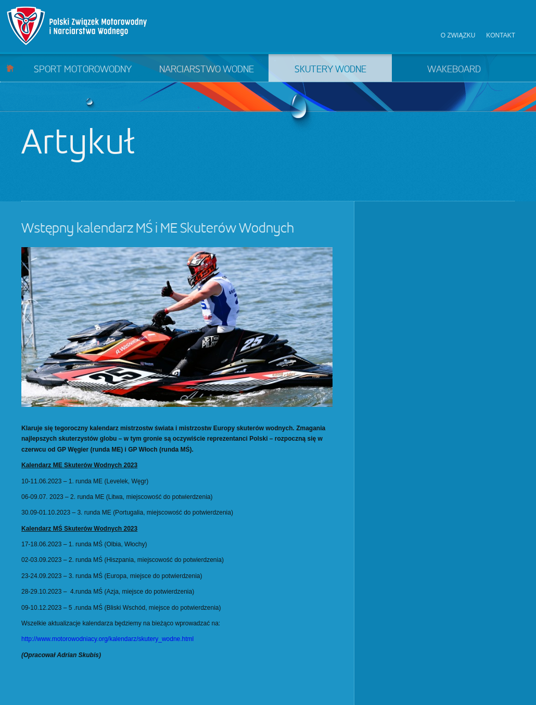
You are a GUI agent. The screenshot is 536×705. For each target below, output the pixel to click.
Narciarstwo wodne (206, 70)
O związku (458, 35)
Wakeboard (454, 70)
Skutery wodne (330, 70)
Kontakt (500, 35)
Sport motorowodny (83, 70)
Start (10, 68)
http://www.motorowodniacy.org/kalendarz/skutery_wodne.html (107, 639)
